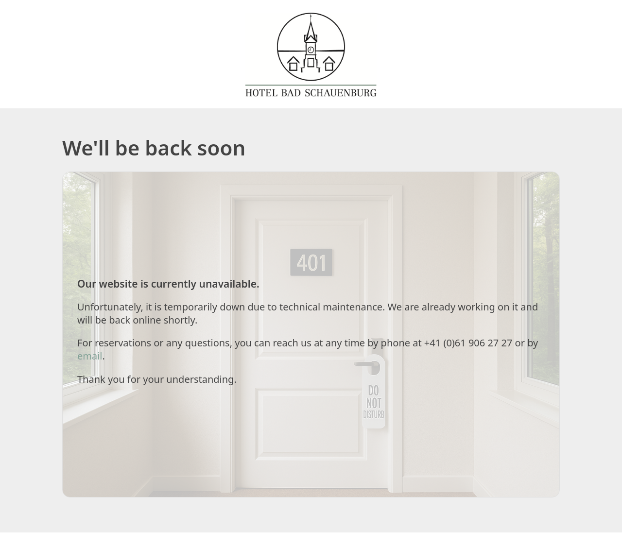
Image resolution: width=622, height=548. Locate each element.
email (90, 355)
